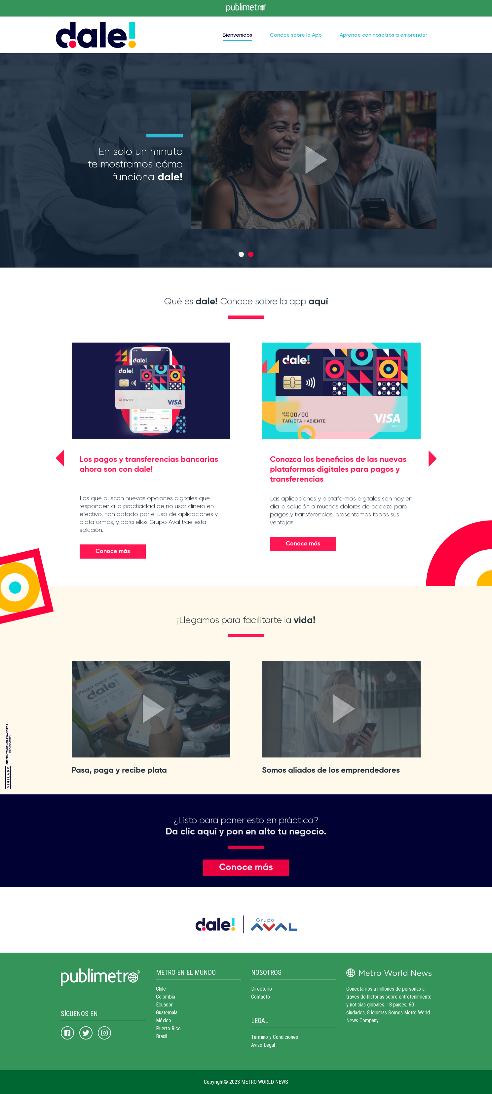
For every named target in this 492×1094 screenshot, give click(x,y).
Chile (161, 989)
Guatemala (166, 1012)
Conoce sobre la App (296, 35)
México (163, 1020)
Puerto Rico (168, 1028)
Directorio (261, 989)
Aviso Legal (263, 1045)
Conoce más (112, 572)
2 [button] (250, 254)
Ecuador (164, 1005)
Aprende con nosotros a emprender (383, 35)
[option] (246, 160)
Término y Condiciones (274, 1037)
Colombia (165, 997)
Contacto (260, 997)
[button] (60, 479)
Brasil (161, 1036)
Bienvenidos (237, 35)
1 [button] (241, 254)
